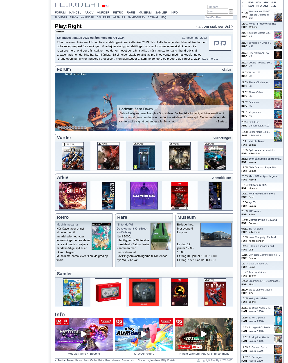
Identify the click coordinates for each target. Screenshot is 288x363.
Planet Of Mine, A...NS (259, 84)
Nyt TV (252, 202)
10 (85, 127)
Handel (75, 12)
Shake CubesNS (256, 94)
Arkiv (89, 12)
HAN (258, 2)
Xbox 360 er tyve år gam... (264, 176)
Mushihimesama (67, 224)
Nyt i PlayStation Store (262, 193)
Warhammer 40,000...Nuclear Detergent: (260, 15)
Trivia (74, 17)
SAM (251, 6)
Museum (145, 12)
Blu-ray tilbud (256, 228)
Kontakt (171, 360)
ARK (266, 2)
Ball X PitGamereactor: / (259, 124)
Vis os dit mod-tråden (260, 289)
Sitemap (153, 17)
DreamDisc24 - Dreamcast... (264, 281)
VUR (273, 2)
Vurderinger (222, 138)
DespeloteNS (254, 104)
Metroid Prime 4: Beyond (84, 353)
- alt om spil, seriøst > (214, 26)
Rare (131, 12)
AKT (265, 6)
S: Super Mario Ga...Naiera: (260, 309)
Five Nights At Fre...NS (259, 54)
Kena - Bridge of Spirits (262, 23)
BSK (273, 6)
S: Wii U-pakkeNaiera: (257, 319)
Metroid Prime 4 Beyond (263, 220)
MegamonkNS (255, 114)
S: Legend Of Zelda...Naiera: (260, 329)
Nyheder (61, 17)
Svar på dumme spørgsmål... (265, 158)
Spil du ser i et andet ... (262, 150)
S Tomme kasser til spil (261, 246)
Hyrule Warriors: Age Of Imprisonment (204, 353)
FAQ (163, 17)
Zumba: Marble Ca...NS (260, 35)
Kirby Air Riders (144, 353)
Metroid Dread (257, 141)
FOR (251, 2)
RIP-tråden (255, 211)
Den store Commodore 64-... (264, 254)
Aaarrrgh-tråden (257, 272)
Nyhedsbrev (136, 17)
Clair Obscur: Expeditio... (263, 167)
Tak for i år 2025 (258, 185)
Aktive (226, 70)
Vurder (103, 12)
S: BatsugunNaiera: (256, 359)
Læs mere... (210, 58)
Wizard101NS (255, 74)
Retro (118, 12)
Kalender (87, 17)
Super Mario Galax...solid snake (260, 134)
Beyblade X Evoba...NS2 (260, 44)
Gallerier (104, 17)
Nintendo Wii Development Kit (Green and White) (132, 228)
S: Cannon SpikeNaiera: (258, 349)
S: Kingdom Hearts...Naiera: (260, 339)
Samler (161, 12)
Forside (61, 360)
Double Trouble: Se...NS (260, 64)
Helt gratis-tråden (258, 298)
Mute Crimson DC (258, 263)
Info (174, 12)
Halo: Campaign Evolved (262, 237)
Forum (60, 12)
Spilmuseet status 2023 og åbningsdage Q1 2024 (91, 37)
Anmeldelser (221, 178)
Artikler (119, 17)
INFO (259, 6)
